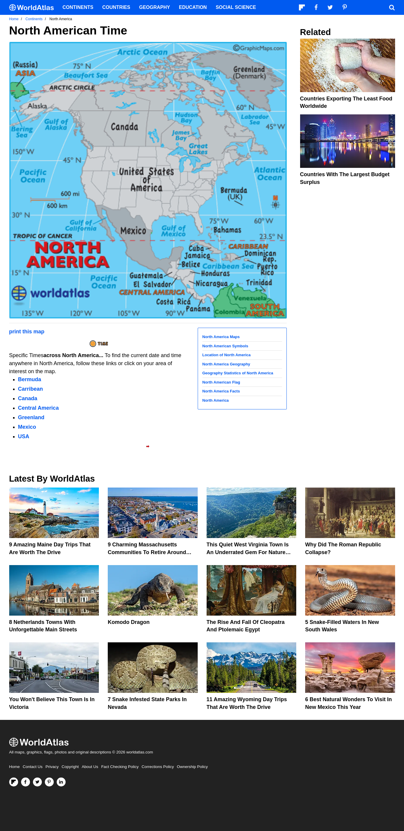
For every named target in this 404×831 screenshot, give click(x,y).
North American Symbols (225, 346)
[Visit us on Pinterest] (49, 782)
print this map (27, 332)
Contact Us (33, 766)
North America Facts (221, 391)
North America (215, 400)
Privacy (51, 766)
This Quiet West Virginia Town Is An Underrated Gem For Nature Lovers (248, 552)
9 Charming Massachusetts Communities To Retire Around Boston (147, 552)
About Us (90, 766)
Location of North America (226, 355)
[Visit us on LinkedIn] (61, 782)
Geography (154, 7)
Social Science (236, 7)
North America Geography (226, 364)
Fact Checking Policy (120, 766)
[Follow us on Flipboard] (13, 782)
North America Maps (221, 337)
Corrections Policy (158, 766)
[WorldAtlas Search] (392, 7)
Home (14, 766)
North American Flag (221, 382)
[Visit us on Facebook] (25, 782)
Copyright (70, 766)
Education (193, 7)
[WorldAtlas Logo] (33, 7)
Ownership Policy (192, 766)
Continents (78, 7)
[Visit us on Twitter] (37, 782)
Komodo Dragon (129, 622)
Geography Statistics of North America (237, 373)
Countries (116, 7)
